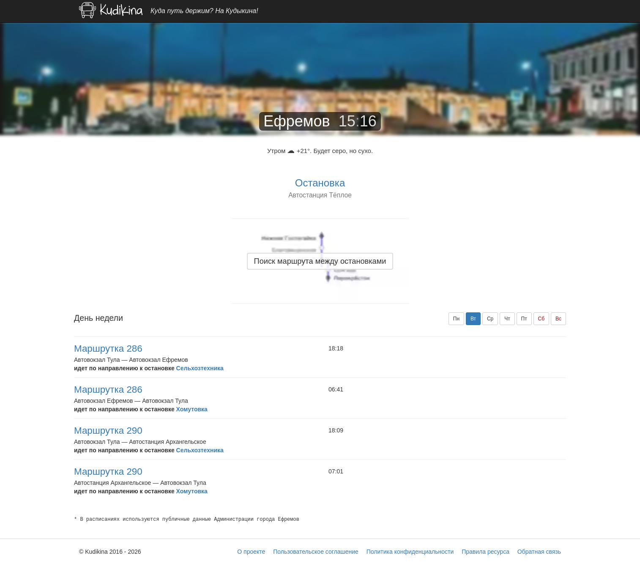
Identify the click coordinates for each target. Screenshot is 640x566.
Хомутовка (192, 409)
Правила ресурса (485, 551)
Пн (456, 319)
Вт (473, 319)
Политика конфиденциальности (410, 551)
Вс (558, 319)
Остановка (320, 183)
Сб (541, 319)
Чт (507, 319)
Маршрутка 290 (108, 430)
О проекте (251, 551)
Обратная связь (539, 551)
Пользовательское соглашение (315, 551)
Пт (524, 319)
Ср (490, 319)
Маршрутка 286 (108, 348)
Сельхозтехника (200, 368)
